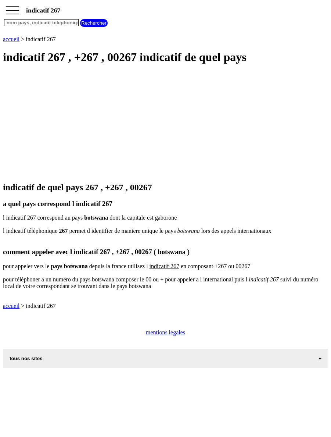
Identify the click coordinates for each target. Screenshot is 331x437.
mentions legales (165, 332)
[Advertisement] (165, 123)
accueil (11, 39)
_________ (12, 8)
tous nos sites (26, 358)
